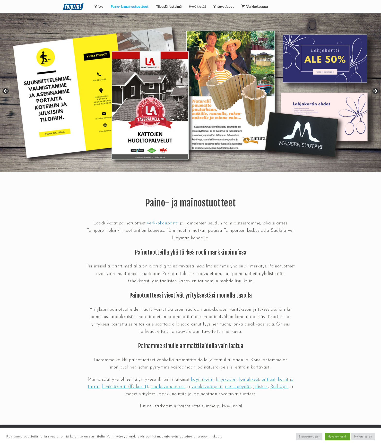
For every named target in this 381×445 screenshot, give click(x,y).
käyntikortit (202, 379)
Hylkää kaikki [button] (363, 436)
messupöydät (238, 387)
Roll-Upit (279, 387)
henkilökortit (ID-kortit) (125, 387)
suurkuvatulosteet (168, 387)
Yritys (99, 6)
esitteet (269, 379)
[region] (190, 92)
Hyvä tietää (197, 6)
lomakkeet (249, 379)
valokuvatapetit (207, 387)
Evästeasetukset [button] (309, 436)
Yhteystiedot (223, 6)
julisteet (260, 387)
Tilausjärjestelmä (169, 6)
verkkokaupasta (162, 223)
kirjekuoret (226, 379)
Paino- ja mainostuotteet (129, 6)
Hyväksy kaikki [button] (337, 436)
